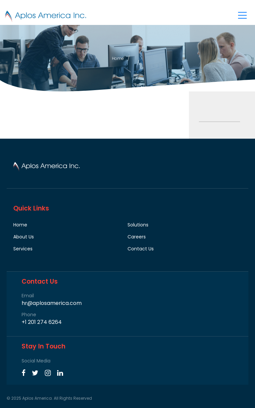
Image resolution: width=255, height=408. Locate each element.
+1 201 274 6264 (42, 322)
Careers (137, 236)
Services (23, 248)
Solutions (138, 224)
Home (118, 58)
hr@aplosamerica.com (52, 303)
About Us (23, 236)
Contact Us (141, 248)
